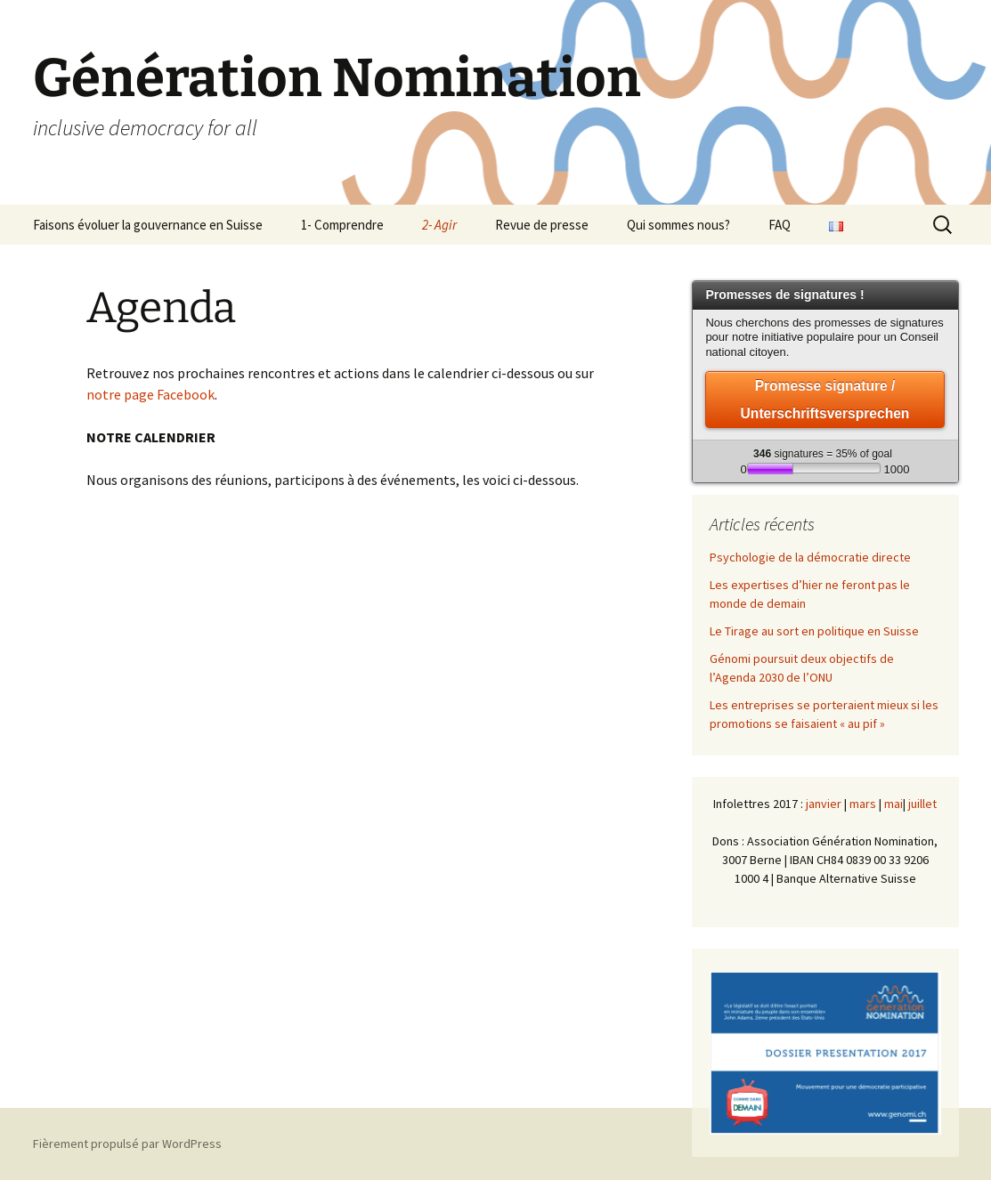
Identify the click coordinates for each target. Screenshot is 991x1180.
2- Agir (439, 224)
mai (893, 804)
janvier (823, 804)
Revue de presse (542, 224)
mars (862, 804)
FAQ (779, 224)
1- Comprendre (342, 224)
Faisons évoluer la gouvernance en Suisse (148, 224)
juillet (922, 804)
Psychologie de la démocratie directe (810, 557)
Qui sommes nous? (678, 224)
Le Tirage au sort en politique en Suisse (814, 631)
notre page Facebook (150, 394)
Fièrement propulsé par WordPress (127, 1144)
